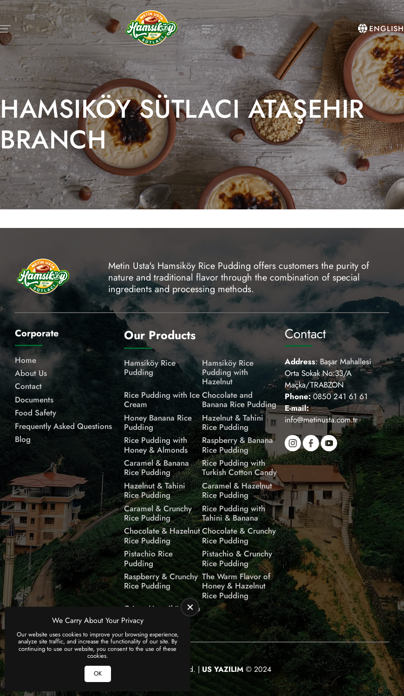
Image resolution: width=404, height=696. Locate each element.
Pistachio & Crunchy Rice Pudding (237, 558)
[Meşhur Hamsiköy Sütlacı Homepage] (151, 29)
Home (25, 360)
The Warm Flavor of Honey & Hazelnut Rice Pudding (236, 586)
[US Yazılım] (223, 669)
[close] (190, 607)
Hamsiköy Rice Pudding (150, 367)
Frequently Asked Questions (63, 426)
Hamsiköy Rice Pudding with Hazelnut (228, 372)
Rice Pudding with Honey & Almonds (156, 445)
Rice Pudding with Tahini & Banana (233, 513)
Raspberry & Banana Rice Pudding (237, 445)
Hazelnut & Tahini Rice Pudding (232, 422)
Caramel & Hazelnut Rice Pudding (237, 490)
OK (98, 673)
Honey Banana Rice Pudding (158, 422)
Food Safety (35, 412)
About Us (31, 373)
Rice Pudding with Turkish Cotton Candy (239, 467)
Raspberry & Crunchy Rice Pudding (161, 581)
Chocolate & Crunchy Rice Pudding (239, 535)
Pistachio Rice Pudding (148, 558)
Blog (23, 439)
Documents (34, 399)
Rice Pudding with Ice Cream (162, 399)
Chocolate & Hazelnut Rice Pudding (162, 535)
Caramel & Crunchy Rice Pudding (158, 513)
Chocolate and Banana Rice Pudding (239, 399)
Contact (28, 386)
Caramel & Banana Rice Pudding (156, 467)
